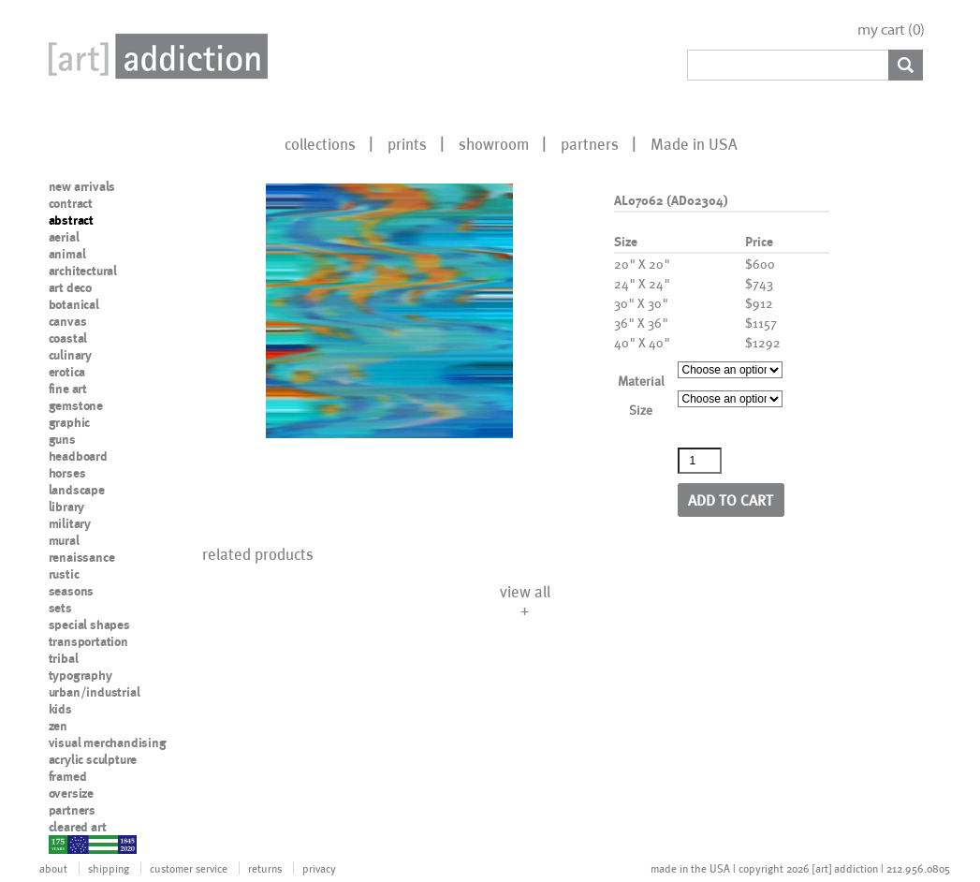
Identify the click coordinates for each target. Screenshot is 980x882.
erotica (67, 371)
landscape (77, 489)
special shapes (89, 624)
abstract (71, 220)
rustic (64, 573)
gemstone (76, 405)
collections (320, 143)
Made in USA (694, 143)
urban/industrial (94, 691)
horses (67, 472)
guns (62, 439)
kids (60, 708)
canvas (68, 321)
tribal (64, 658)
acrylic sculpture (93, 759)
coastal (68, 338)
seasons (72, 590)
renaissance (82, 557)
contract (71, 203)
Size (640, 410)
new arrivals (82, 186)
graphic (70, 422)
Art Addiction (154, 56)
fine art (68, 388)
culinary (70, 354)
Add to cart (730, 499)
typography (80, 675)
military (70, 523)
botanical (74, 304)
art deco (70, 287)
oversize (71, 793)
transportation (88, 641)
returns (265, 868)
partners (590, 143)
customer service (188, 868)
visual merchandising (108, 742)
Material (641, 381)
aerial (64, 236)
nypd (63, 843)
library (67, 506)
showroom (494, 143)
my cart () (891, 29)
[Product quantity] (700, 461)
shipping (108, 868)
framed (68, 776)
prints (407, 143)
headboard (78, 455)
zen (58, 725)
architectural (83, 270)
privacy (319, 868)
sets (60, 607)
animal (67, 253)
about (53, 868)
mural (64, 540)
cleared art (78, 826)
